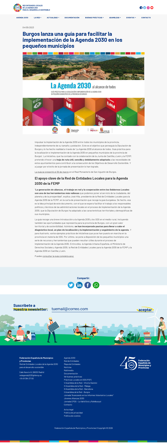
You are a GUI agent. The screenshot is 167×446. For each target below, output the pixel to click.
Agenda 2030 (22, 17)
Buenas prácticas (93, 17)
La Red (37, 17)
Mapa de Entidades (72, 364)
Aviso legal (68, 409)
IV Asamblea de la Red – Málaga (77, 386)
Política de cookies (72, 415)
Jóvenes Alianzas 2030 (74, 398)
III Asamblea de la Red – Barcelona (78, 389)
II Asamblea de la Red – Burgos (77, 392)
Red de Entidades (71, 361)
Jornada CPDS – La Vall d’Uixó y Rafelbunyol (82, 401)
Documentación (72, 17)
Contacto (146, 17)
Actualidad (52, 17)
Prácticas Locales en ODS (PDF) (77, 379)
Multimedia (68, 370)
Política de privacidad (73, 412)
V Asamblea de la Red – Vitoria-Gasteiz (80, 383)
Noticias (67, 367)
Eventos (130, 17)
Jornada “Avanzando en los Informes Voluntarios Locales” (89, 395)
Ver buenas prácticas (73, 376)
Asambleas (114, 17)
